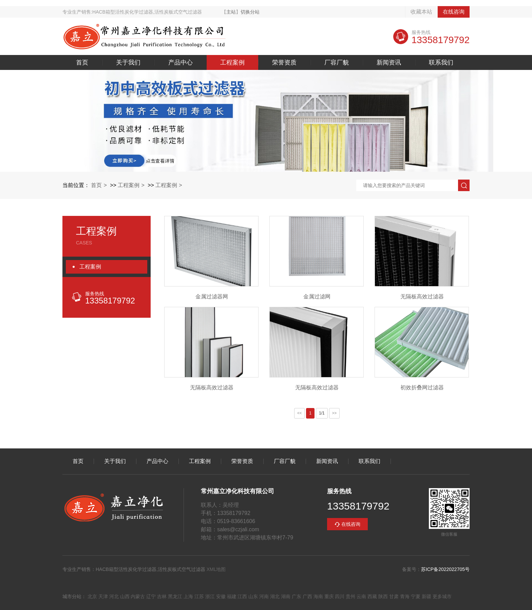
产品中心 (180, 62)
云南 (361, 596)
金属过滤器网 (211, 296)
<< (299, 413)
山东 (253, 596)
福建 (231, 596)
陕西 (383, 596)
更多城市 (442, 596)
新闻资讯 (389, 62)
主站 (231, 12)
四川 (339, 596)
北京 (92, 596)
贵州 (350, 596)
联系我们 (441, 62)
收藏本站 (421, 12)
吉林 (162, 596)
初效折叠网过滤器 (422, 387)
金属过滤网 (316, 296)
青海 (405, 596)
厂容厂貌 (336, 62)
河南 (264, 596)
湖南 (285, 596)
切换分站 (250, 12)
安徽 (221, 596)
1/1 (322, 413)
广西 (307, 596)
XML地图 (216, 569)
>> (334, 413)
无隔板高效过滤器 (422, 296)
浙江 (210, 596)
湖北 (275, 596)
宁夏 (415, 596)
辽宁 (151, 596)
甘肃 (394, 596)
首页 (82, 62)
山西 (125, 596)
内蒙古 (138, 596)
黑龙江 (175, 596)
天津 (103, 596)
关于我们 (128, 62)
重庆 (329, 596)
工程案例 (232, 62)
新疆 (426, 596)
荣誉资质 (284, 62)
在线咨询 (453, 12)
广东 (296, 596)
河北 (114, 596)
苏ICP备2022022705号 (445, 569)
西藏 (372, 596)
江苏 (199, 596)
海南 (318, 596)
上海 (188, 596)
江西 (242, 596)
